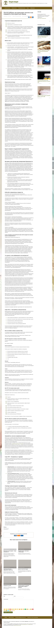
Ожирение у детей (7, 585)
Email (14, 596)
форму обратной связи (17, 625)
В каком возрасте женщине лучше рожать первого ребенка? (23, 586)
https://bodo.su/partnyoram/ (42, 18)
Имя (4, 596)
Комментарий (6, 599)
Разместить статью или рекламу (32, 617)
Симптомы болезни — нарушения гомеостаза (8, 570)
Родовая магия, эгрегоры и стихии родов (23, 551)
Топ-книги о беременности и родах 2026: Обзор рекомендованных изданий (43, 51)
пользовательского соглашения (26, 624)
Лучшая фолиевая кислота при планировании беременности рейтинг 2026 (44, 81)
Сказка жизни (13, 2)
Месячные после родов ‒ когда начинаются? (10, 551)
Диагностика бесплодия (23, 569)
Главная (5, 617)
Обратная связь (11, 617)
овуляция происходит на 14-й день (17, 443)
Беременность (40, 38)
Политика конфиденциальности (20, 617)
